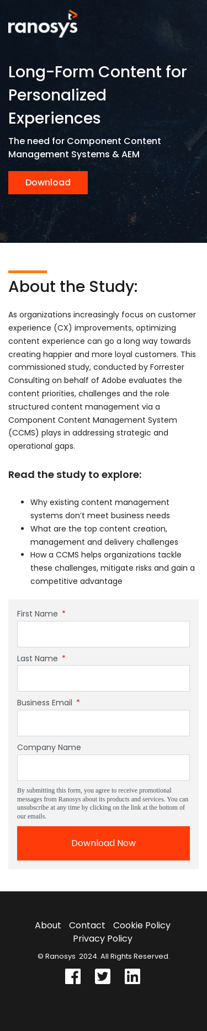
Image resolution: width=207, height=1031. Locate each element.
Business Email (48, 702)
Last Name (41, 658)
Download (48, 182)
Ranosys (60, 956)
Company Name (49, 747)
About (48, 925)
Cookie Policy (142, 925)
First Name (41, 613)
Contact (87, 925)
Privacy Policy (102, 938)
